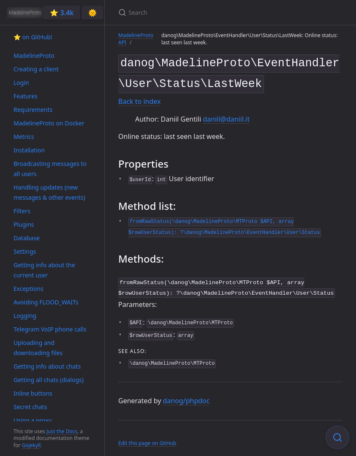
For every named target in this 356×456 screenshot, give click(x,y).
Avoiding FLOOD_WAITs (46, 302)
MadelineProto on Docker (49, 123)
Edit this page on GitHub (147, 438)
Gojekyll (31, 445)
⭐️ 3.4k (61, 12)
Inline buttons (33, 393)
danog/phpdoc (186, 396)
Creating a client (36, 69)
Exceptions (28, 289)
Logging (25, 316)
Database (27, 238)
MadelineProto (34, 56)
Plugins (24, 224)
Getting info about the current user (44, 270)
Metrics (24, 137)
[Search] (218, 12)
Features (26, 96)
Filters (22, 211)
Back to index (139, 98)
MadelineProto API (135, 39)
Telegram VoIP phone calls (50, 329)
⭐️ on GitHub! (33, 37)
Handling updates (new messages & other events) (49, 192)
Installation (29, 150)
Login (21, 83)
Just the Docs (61, 431)
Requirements (33, 110)
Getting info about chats (47, 366)
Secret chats (30, 407)
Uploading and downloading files (38, 348)
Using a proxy (33, 420)
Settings (25, 251)
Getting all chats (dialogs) (49, 380)
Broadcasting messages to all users (50, 169)
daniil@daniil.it (226, 115)
